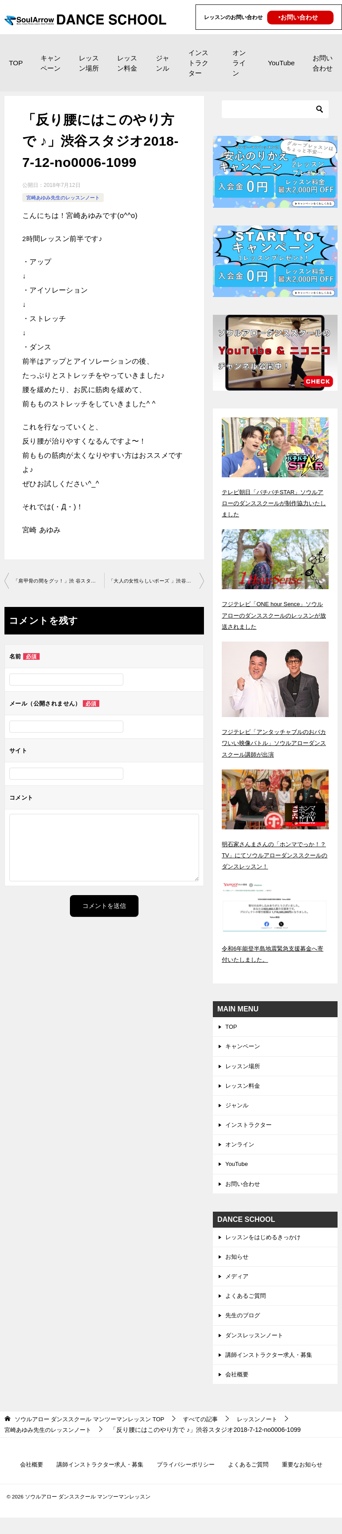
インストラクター (198, 63)
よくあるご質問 (247, 1306)
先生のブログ (244, 1327)
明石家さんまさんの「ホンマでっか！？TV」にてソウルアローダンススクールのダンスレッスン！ (272, 855)
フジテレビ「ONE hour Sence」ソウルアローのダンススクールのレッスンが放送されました (275, 615)
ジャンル (162, 63)
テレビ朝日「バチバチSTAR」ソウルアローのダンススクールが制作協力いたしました (275, 503)
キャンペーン (51, 63)
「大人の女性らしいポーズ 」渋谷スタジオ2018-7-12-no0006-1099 (156, 581)
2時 (28, 238)
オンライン (239, 63)
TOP (16, 63)
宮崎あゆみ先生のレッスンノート (66, 197)
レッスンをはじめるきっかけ (265, 1245)
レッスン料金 (127, 63)
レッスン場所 (89, 63)
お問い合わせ (323, 63)
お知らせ (237, 1265)
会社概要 (237, 1388)
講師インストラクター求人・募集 (272, 1368)
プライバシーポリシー (186, 1479)
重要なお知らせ (310, 1479)
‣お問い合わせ (298, 17)
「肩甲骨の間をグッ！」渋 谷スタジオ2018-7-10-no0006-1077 (58, 581)
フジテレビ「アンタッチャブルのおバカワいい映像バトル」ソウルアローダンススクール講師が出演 (275, 742)
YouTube (281, 63)
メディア (237, 1286)
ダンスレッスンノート (256, 1348)
